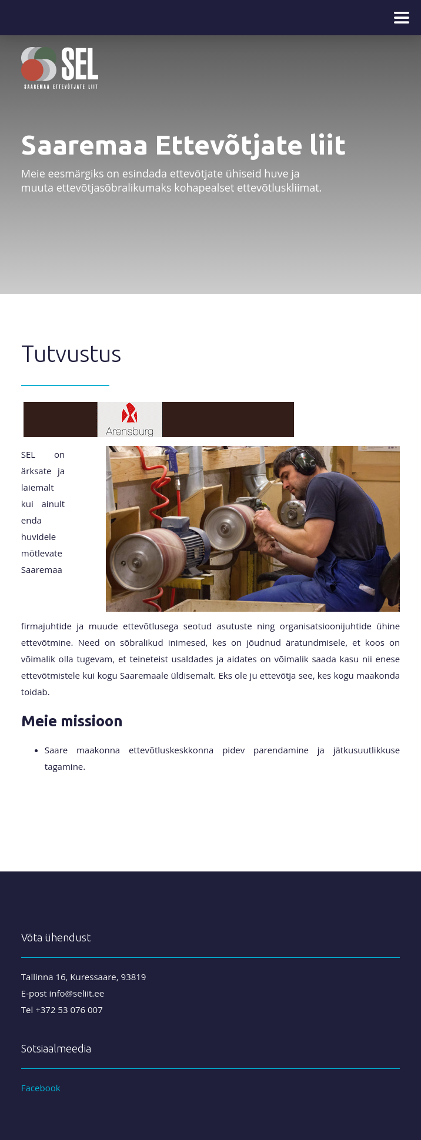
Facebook (41, 1088)
